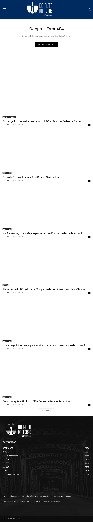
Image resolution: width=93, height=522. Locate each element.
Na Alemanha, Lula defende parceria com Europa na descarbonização (43, 233)
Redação (6, 125)
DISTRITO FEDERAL (9, 117)
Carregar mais (46, 410)
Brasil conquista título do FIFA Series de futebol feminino (36, 401)
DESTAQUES (7, 173)
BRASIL (5, 285)
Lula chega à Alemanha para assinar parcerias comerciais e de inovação (44, 345)
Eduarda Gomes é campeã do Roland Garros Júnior (32, 177)
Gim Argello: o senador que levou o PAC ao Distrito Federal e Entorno (43, 121)
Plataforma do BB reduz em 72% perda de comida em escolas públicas (44, 289)
